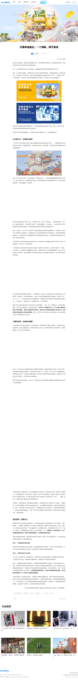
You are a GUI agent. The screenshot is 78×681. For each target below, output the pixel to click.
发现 (19, 2)
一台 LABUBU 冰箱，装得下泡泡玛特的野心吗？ (13, 629)
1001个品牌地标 (17, 593)
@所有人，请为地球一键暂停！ (35, 655)
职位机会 (33, 2)
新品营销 (25, 593)
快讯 (14, 2)
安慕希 (46, 593)
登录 (75, 2)
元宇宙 (31, 593)
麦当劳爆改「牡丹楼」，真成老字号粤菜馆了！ (12, 656)
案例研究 (26, 2)
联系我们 (7, 676)
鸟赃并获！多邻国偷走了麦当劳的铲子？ (38, 628)
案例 (52, 593)
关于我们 (2, 676)
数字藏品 (37, 593)
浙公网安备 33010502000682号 (70, 674)
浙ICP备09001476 (73, 672)
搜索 (69, 2)
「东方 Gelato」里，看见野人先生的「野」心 (64, 656)
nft (42, 593)
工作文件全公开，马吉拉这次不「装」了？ (64, 628)
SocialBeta (36, 53)
